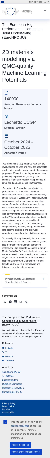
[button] (5, 302)
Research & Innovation (13, 388)
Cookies (6, 409)
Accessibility (8, 412)
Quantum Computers (12, 384)
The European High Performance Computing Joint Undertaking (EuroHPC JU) (21, 321)
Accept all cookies (20, 445)
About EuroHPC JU (11, 372)
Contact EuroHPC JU (12, 392)
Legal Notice (8, 406)
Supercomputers (10, 380)
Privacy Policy (8, 403)
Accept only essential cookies (26, 452)
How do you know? (39, 2)
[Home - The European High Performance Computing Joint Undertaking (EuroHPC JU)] (21, 11)
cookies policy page (20, 426)
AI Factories (7, 376)
